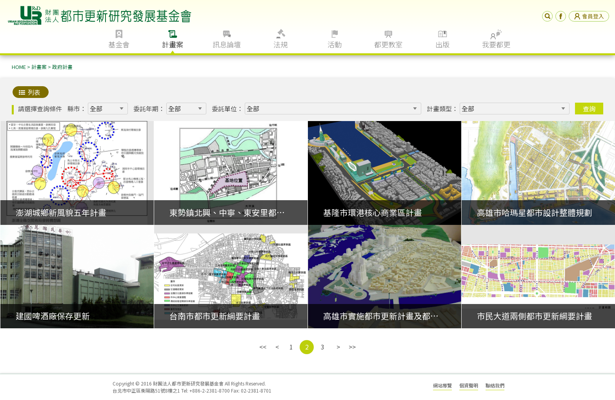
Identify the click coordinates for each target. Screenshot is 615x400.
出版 (442, 44)
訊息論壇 (227, 44)
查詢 (589, 108)
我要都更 (496, 44)
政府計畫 (62, 67)
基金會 (118, 44)
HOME (19, 67)
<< (262, 346)
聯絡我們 (495, 385)
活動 (335, 44)
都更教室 (388, 44)
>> (352, 346)
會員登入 (589, 16)
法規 (280, 44)
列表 (34, 92)
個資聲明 (468, 385)
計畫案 (172, 44)
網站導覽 (442, 385)
